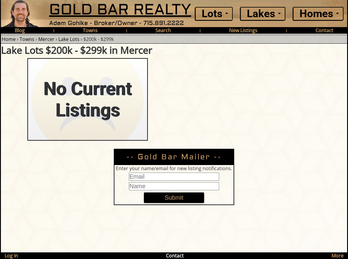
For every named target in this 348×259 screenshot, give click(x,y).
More (337, 255)
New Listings (243, 30)
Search (163, 30)
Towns (90, 30)
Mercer (46, 39)
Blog (20, 30)
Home (9, 39)
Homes (316, 14)
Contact (324, 30)
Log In (11, 255)
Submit (174, 197)
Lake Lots (68, 39)
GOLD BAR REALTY (120, 10)
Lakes (261, 14)
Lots (212, 14)
